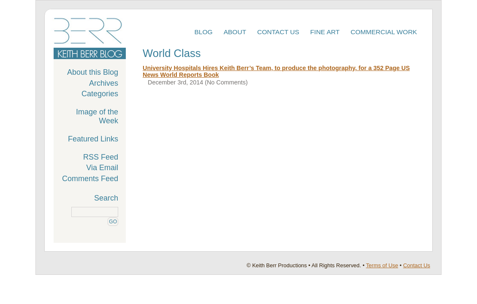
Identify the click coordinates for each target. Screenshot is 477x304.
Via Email (102, 167)
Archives (103, 83)
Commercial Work (384, 31)
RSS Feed (100, 157)
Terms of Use (382, 265)
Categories (99, 94)
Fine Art (325, 31)
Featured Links (93, 139)
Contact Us (278, 31)
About (235, 31)
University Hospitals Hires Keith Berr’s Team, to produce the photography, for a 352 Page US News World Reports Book (276, 71)
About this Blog (92, 72)
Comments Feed (90, 178)
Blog (203, 31)
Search (106, 198)
